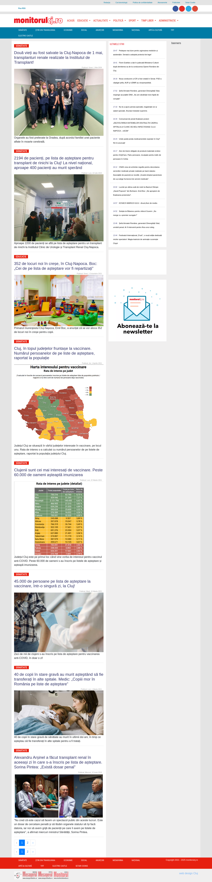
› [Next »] (32, 842)
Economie (68, 30)
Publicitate (176, 2)
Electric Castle (25, 36)
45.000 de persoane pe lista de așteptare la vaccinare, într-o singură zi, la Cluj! (52, 583)
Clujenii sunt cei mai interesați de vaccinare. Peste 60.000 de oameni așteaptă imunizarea (58, 472)
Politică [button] (118, 20)
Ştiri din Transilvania (45, 30)
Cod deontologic (121, 2)
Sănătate (22, 30)
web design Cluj (188, 873)
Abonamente (162, 2)
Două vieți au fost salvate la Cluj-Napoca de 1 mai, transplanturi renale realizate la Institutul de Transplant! (58, 57)
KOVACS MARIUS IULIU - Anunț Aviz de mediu (138, 203)
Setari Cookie (190, 2)
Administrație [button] (167, 20)
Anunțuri (100, 30)
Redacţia (107, 2)
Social (84, 30)
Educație (21, 256)
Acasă (71, 20)
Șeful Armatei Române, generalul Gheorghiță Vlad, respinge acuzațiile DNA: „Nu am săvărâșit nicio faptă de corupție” (136, 95)
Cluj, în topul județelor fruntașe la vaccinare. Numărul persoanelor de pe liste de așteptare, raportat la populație (54, 353)
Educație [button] (82, 20)
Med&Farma (118, 30)
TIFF (172, 30)
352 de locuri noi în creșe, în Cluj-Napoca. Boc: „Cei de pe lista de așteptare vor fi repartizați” (55, 266)
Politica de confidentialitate (142, 2)
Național (136, 30)
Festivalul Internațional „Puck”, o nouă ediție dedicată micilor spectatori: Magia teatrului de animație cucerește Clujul (137, 239)
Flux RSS (22, 8)
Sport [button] (132, 20)
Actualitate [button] (100, 20)
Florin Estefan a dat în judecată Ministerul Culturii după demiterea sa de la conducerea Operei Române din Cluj (136, 67)
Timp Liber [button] (147, 20)
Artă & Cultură (155, 30)
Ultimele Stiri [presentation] (117, 44)
